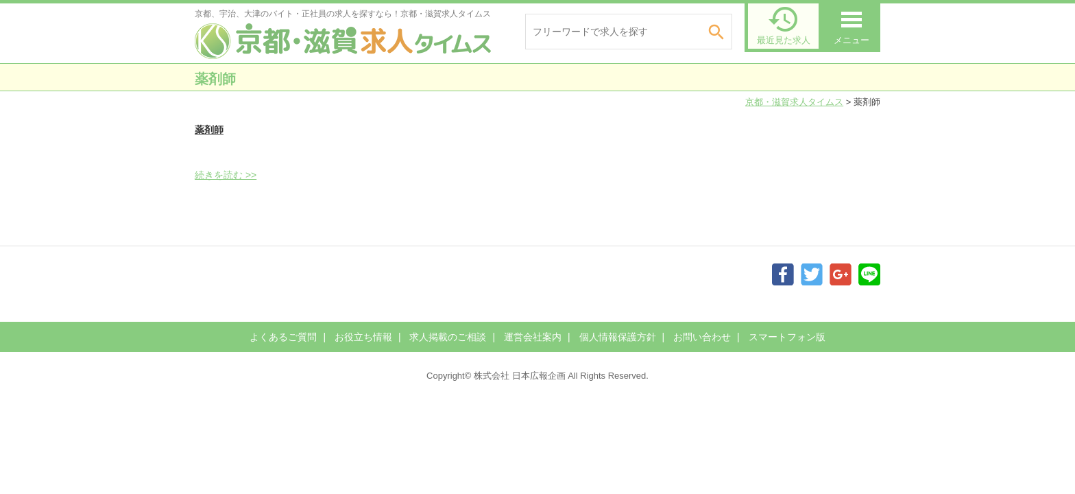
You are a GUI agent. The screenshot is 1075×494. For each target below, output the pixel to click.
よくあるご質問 (283, 336)
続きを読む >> (225, 174)
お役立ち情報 (363, 336)
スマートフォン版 (787, 336)
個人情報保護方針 (617, 336)
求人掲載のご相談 (447, 336)
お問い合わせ (702, 336)
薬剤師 (209, 129)
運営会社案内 (532, 336)
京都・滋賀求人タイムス (794, 102)
